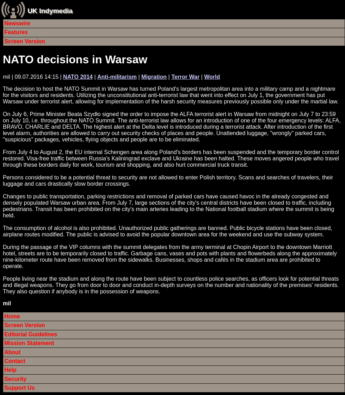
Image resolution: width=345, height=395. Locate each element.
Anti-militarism (117, 77)
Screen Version (24, 41)
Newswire (17, 23)
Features (16, 32)
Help (10, 370)
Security (15, 379)
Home (12, 316)
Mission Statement (29, 343)
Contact (14, 361)
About (12, 352)
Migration (154, 77)
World (212, 77)
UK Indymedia (50, 10)
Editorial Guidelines (30, 334)
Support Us (19, 388)
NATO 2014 (78, 77)
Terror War (185, 77)
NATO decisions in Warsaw (75, 59)
